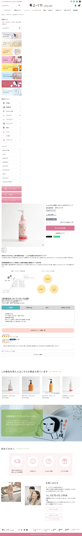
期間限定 (6, 107)
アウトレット (7, 140)
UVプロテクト (6, 170)
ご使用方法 (29, 307)
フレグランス (7, 119)
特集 (44, 10)
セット (5, 131)
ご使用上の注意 (65, 307)
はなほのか (5, 162)
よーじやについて (36, 10)
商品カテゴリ (17, 10)
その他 (6, 136)
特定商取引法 (67, 530)
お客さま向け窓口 (53, 509)
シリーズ (26, 10)
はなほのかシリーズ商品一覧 (38, 330)
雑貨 (5, 127)
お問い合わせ (67, 10)
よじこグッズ (7, 123)
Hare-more (5, 178)
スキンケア (8, 14)
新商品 (6, 103)
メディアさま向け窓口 (53, 519)
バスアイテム (8, 22)
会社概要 (54, 530)
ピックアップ (7, 10)
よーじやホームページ (37, 530)
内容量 (11, 307)
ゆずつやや (5, 166)
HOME (3, 14)
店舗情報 (75, 10)
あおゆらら (4, 24)
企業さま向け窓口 (54, 515)
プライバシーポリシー (76, 530)
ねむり (4, 174)
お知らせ (50, 10)
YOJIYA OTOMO (7, 181)
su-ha (3, 22)
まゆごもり (5, 158)
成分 (47, 307)
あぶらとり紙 (18, 22)
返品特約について (60, 233)
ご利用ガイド (58, 10)
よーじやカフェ (47, 530)
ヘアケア (13, 22)
